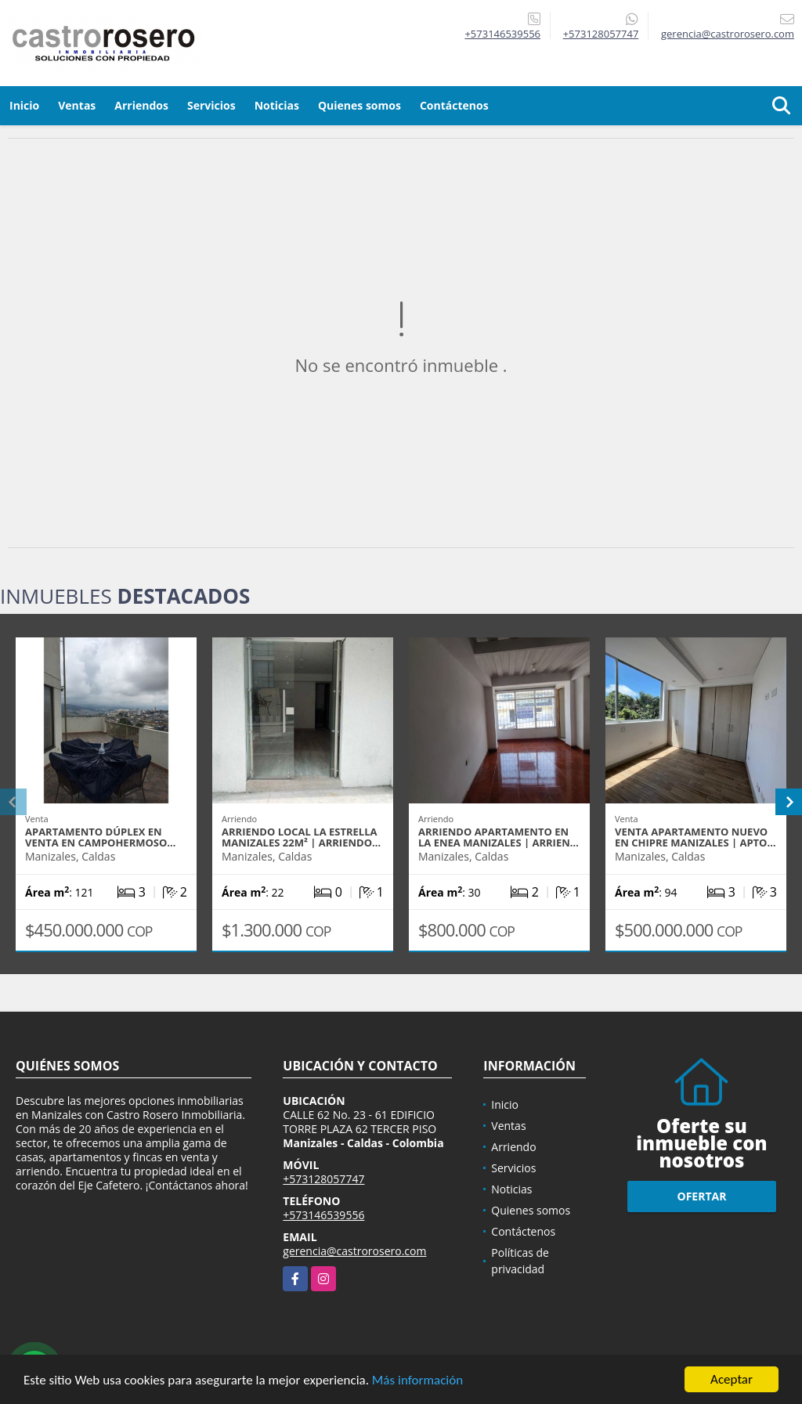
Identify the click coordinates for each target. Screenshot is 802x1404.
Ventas (77, 105)
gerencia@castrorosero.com (354, 1250)
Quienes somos (359, 105)
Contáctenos (454, 105)
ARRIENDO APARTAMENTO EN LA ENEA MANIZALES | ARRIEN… (498, 837)
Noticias (277, 105)
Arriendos (141, 105)
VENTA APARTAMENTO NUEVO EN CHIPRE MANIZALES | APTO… (695, 837)
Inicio (24, 105)
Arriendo (513, 1146)
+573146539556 (502, 34)
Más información (417, 1381)
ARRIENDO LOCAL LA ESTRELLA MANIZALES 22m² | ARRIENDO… (301, 837)
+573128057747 (601, 34)
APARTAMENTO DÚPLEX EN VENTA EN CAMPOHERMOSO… (100, 837)
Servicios (211, 105)
